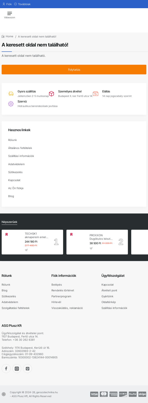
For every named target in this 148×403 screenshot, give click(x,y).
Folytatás (74, 69)
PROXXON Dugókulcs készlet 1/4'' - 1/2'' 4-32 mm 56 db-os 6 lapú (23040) (101, 237)
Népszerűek (9, 222)
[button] (26, 250)
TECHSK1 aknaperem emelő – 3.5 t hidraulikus (36, 235)
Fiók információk (63, 276)
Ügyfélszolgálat (112, 276)
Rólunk (7, 276)
